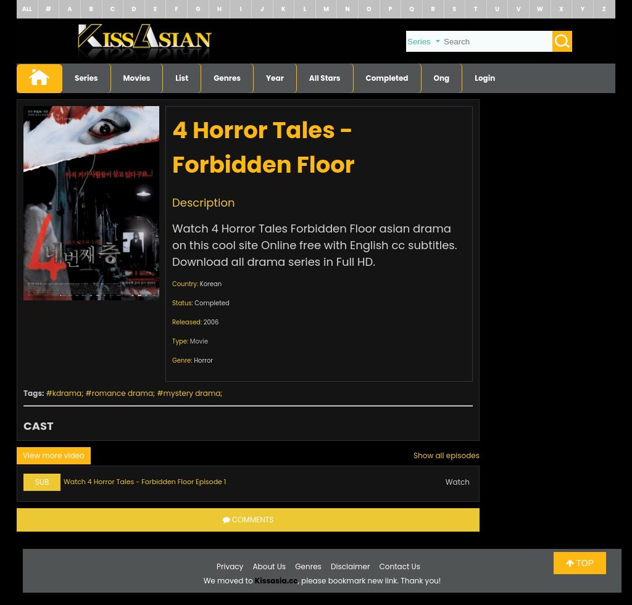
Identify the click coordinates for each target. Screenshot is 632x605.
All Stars (325, 78)
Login (485, 78)
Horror (203, 360)
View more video (54, 455)
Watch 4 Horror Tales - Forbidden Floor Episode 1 (145, 482)
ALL (27, 9)
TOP (580, 563)
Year (275, 78)
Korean (211, 284)
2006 (211, 322)
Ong (442, 78)
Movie (199, 341)
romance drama (122, 393)
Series (86, 78)
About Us (269, 566)
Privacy (230, 566)
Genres (227, 78)
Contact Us (400, 566)
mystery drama (192, 393)
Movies (137, 78)
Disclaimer (350, 566)
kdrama (66, 393)
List (181, 78)
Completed (387, 78)
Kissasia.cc (276, 580)
